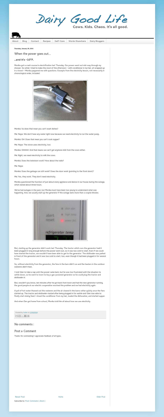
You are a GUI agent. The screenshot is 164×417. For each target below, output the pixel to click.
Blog (24, 41)
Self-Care (60, 41)
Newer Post (20, 397)
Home (60, 397)
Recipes (47, 41)
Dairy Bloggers (97, 41)
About (15, 41)
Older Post (101, 397)
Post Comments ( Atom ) (35, 401)
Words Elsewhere (77, 41)
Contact (35, 41)
